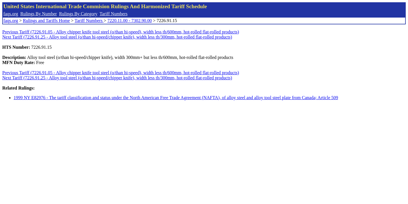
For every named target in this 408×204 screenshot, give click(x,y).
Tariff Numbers (113, 13)
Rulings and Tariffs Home (46, 20)
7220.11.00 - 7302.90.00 (129, 20)
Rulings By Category (78, 13)
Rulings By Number (38, 13)
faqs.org (10, 13)
